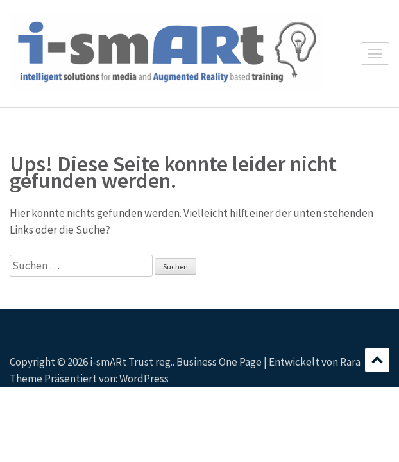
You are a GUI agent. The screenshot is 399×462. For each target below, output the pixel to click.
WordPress (144, 379)
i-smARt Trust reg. (131, 362)
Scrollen (377, 360)
